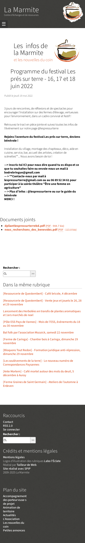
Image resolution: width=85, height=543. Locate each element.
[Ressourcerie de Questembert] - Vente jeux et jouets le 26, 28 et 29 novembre (42, 302)
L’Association (11, 519)
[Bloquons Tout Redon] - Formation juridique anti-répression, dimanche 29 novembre (41, 352)
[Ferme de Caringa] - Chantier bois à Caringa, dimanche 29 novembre (40, 341)
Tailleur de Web (26, 465)
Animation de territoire (11, 509)
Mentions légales (14, 457)
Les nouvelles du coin (13, 525)
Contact (8, 422)
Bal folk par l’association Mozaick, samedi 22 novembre (38, 332)
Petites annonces (14, 530)
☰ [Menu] (4, 24)
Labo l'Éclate (52, 461)
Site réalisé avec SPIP (17, 468)
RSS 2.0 (8, 425)
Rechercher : (11, 267)
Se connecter (11, 429)
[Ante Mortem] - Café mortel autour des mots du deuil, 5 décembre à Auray (38, 373)
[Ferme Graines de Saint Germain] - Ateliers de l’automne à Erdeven (40, 384)
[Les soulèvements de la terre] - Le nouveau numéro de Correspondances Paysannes (38, 363)
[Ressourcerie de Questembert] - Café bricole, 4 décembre (40, 293)
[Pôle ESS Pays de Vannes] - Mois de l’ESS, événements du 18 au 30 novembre (41, 324)
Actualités (9, 515)
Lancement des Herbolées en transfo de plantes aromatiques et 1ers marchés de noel (42, 313)
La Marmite (21, 9)
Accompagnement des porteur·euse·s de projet (15, 500)
